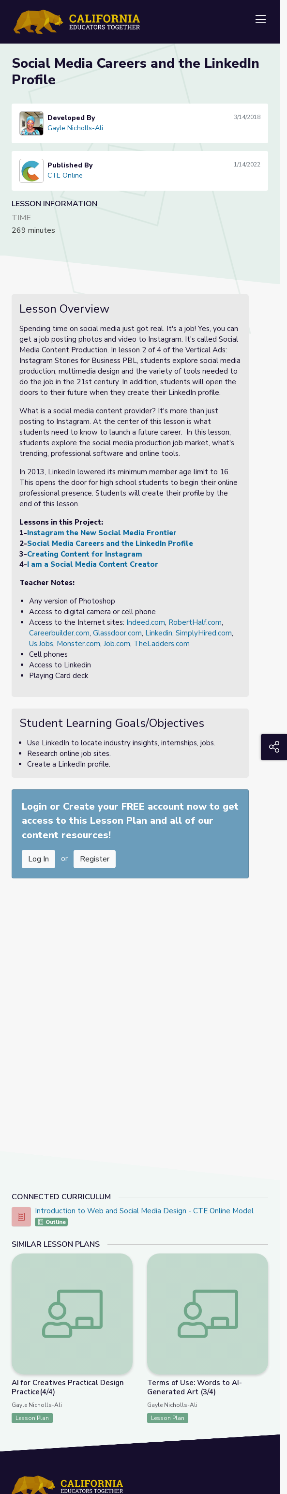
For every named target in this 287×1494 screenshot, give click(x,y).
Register (94, 859)
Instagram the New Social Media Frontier (102, 533)
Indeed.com (145, 622)
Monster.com (78, 644)
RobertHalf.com (195, 622)
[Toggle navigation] (260, 20)
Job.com (117, 644)
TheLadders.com (162, 644)
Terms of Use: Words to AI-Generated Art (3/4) (194, 1387)
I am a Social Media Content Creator (92, 564)
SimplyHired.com (204, 633)
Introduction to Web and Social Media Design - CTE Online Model (144, 1211)
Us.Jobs (41, 644)
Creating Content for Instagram (84, 554)
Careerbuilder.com (59, 633)
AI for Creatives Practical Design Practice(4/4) (68, 1387)
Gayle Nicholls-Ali (75, 128)
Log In (38, 859)
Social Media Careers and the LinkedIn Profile (110, 543)
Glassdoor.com (117, 633)
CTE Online (65, 175)
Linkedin (158, 633)
